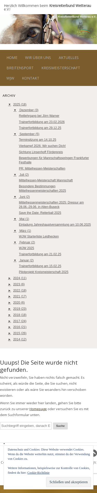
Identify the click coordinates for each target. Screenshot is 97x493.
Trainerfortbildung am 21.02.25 (40, 254)
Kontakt (30, 78)
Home (11, 57)
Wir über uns (38, 57)
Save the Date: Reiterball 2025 (40, 213)
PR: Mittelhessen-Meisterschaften (42, 168)
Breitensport (20, 67)
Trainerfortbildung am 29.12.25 (40, 128)
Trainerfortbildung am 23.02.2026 (42, 122)
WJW (10, 78)
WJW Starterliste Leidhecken (39, 236)
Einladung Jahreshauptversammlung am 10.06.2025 (55, 224)
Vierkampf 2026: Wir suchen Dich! (42, 146)
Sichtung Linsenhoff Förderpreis (41, 152)
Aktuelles (69, 57)
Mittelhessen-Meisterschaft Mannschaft (46, 180)
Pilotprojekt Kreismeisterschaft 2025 (43, 272)
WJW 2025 (26, 248)
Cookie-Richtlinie (38, 472)
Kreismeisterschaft (60, 67)
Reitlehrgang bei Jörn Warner (39, 116)
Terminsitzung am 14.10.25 (37, 140)
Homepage (38, 409)
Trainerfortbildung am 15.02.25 (40, 266)
